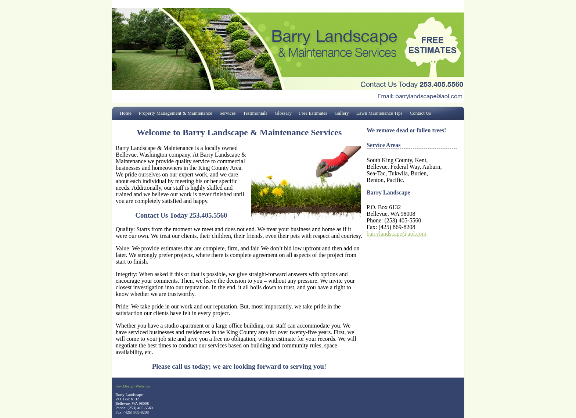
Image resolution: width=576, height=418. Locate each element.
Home (126, 113)
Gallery (342, 113)
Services (227, 113)
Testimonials (255, 113)
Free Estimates (313, 113)
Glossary (283, 113)
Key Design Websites (132, 386)
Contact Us (420, 113)
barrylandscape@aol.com (396, 234)
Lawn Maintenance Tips (379, 113)
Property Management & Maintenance (175, 113)
